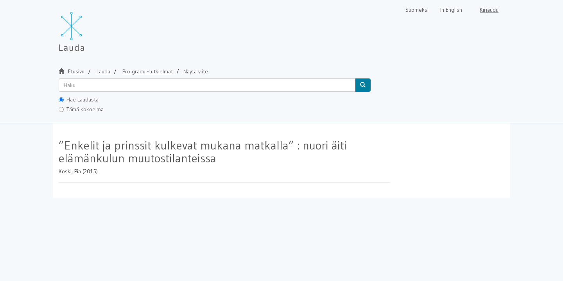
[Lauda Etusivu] (88, 27)
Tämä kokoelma (81, 109)
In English (451, 9)
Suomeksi (417, 9)
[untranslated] (207, 85)
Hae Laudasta (79, 99)
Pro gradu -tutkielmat (147, 71)
